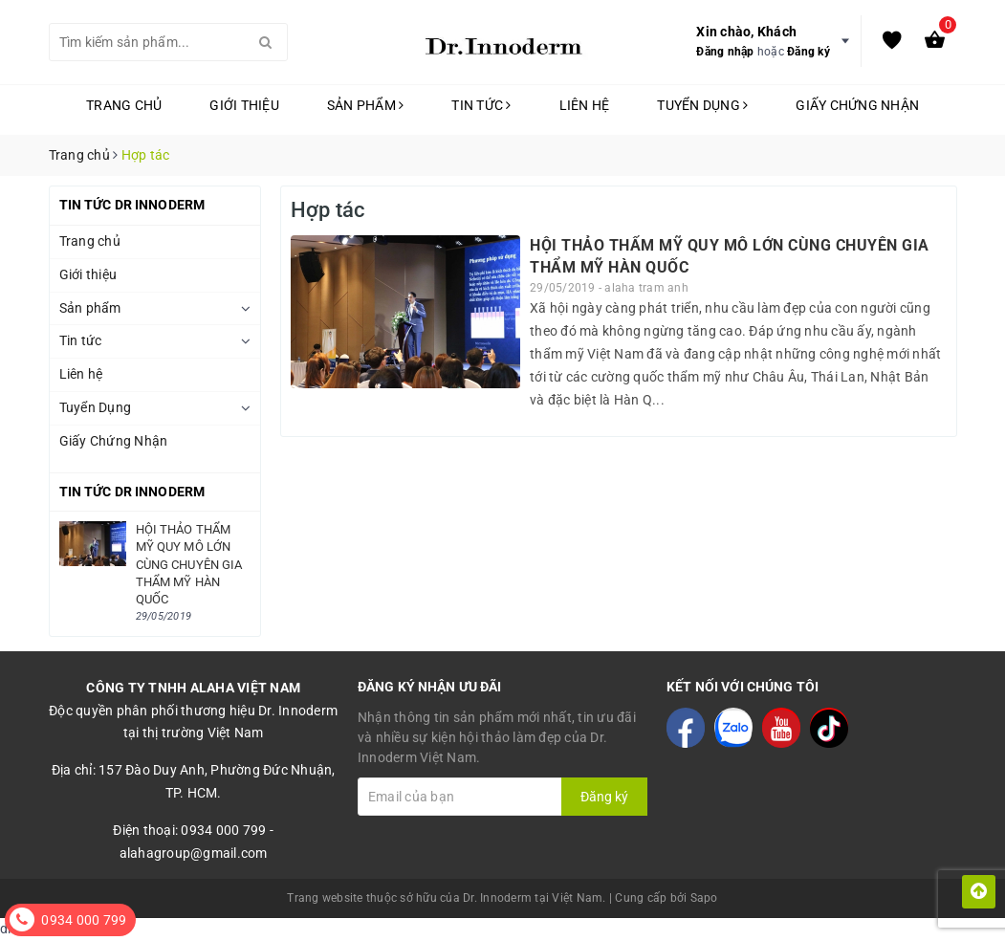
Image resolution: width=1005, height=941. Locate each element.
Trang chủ (124, 105)
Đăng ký (808, 51)
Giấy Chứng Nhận (857, 105)
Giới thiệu (244, 105)
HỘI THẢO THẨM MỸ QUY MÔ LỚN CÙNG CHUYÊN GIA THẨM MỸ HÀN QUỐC (189, 564)
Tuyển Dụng (702, 105)
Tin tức (481, 105)
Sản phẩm (365, 105)
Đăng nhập (725, 51)
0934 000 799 (83, 920)
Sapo (704, 898)
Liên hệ (584, 105)
